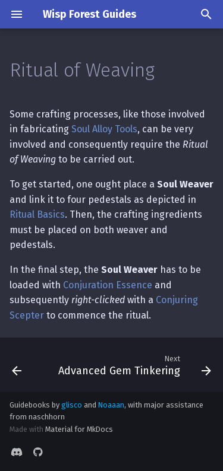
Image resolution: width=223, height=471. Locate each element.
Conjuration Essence (107, 285)
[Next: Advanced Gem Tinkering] (133, 365)
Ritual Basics (37, 214)
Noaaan (111, 404)
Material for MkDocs (79, 429)
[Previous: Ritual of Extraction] (16, 365)
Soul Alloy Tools (104, 129)
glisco (71, 404)
